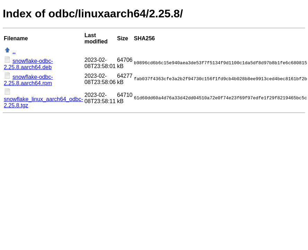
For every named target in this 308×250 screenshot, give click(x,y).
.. (14, 51)
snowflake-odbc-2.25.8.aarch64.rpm (28, 80)
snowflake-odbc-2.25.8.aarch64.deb (28, 64)
